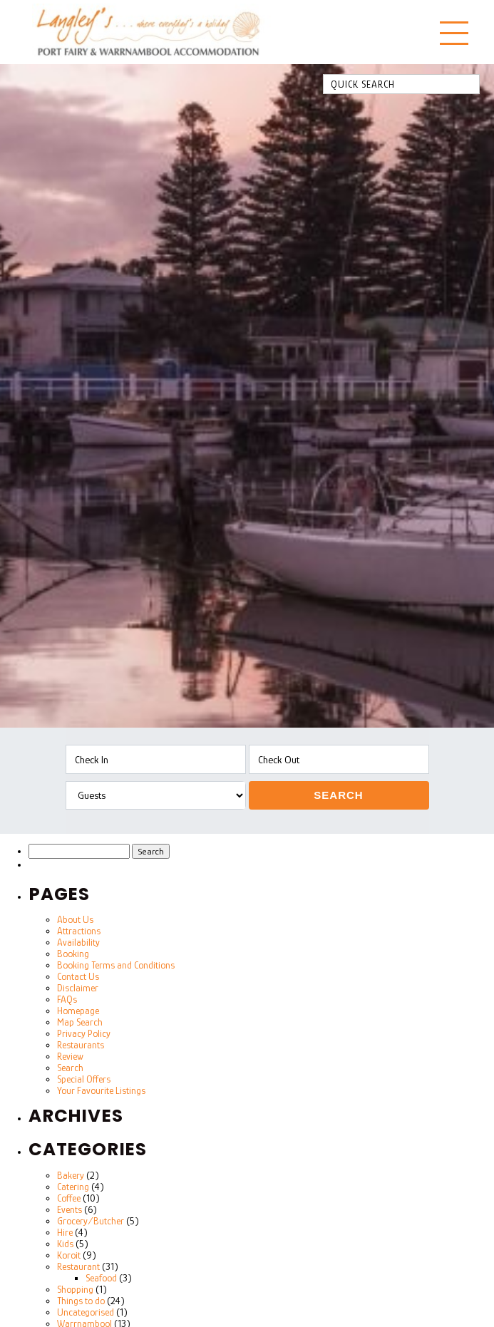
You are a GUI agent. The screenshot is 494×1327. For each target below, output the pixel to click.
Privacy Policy (83, 1033)
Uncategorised (85, 1312)
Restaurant (78, 1266)
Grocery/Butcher (90, 1221)
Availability (78, 942)
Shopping (75, 1289)
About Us (75, 919)
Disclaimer (77, 987)
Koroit (69, 1255)
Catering (73, 1186)
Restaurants (80, 1044)
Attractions (79, 930)
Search (338, 795)
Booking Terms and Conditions (116, 965)
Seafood (101, 1278)
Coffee (69, 1198)
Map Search (80, 1022)
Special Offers (83, 1079)
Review (70, 1056)
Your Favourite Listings (101, 1090)
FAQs (67, 999)
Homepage (78, 1010)
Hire (65, 1232)
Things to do (81, 1300)
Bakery (70, 1175)
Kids (65, 1243)
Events (69, 1209)
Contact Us (78, 976)
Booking (73, 953)
